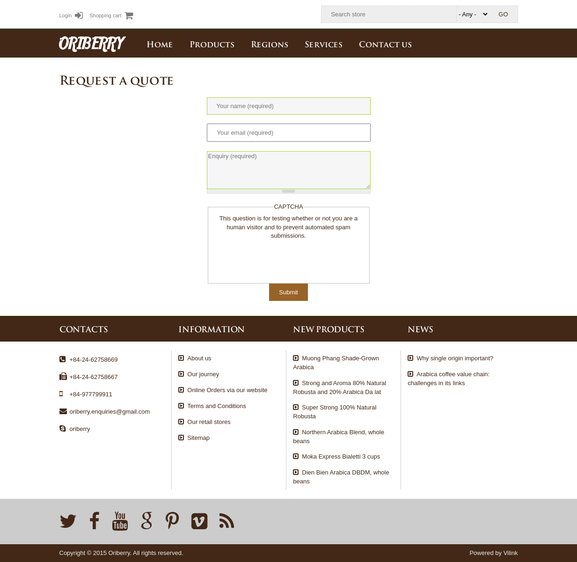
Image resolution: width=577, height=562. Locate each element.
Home (159, 43)
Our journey (203, 374)
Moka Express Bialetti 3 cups (341, 456)
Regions (269, 43)
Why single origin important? (454, 358)
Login (71, 15)
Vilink (511, 552)
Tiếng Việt (490, 43)
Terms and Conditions (216, 405)
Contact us (385, 43)
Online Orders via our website (227, 390)
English (511, 43)
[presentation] (283, 259)
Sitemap (198, 437)
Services (324, 43)
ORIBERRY (91, 43)
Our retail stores (208, 421)
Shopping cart (111, 15)
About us (199, 358)
